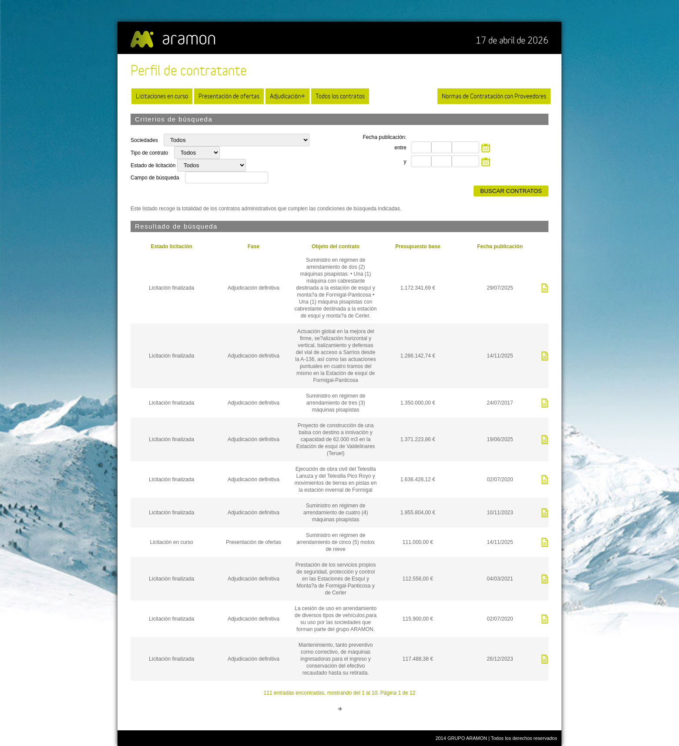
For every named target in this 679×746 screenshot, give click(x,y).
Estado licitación (171, 246)
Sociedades (145, 140)
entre (400, 148)
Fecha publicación (500, 246)
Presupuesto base (417, 246)
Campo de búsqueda (155, 178)
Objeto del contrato (336, 246)
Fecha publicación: (385, 137)
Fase (253, 246)
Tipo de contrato (150, 153)
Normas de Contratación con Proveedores (494, 96)
